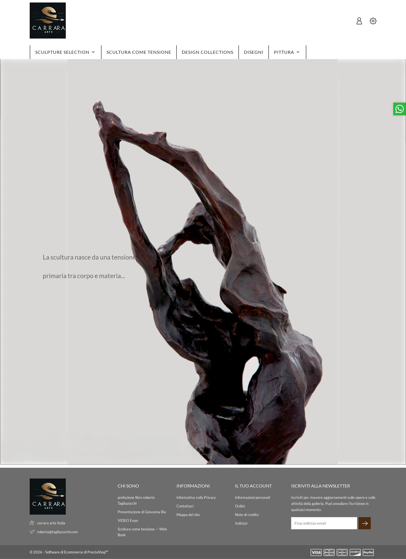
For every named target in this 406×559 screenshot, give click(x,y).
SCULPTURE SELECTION (65, 52)
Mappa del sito (188, 514)
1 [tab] (205, 454)
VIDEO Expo (128, 520)
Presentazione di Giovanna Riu (142, 512)
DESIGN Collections (207, 52)
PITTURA (287, 52)
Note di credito (247, 514)
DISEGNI (253, 52)
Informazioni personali (252, 497)
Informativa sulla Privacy (196, 497)
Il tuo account (253, 485)
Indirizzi (241, 523)
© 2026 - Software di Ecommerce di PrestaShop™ (69, 552)
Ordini (240, 506)
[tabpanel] (203, 262)
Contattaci (184, 506)
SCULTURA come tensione (139, 52)
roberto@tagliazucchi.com (57, 532)
